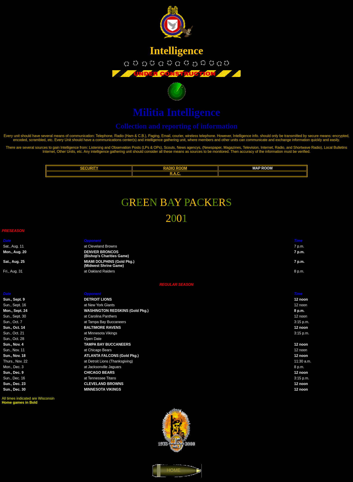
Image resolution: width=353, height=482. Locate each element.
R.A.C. (175, 174)
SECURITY (89, 168)
